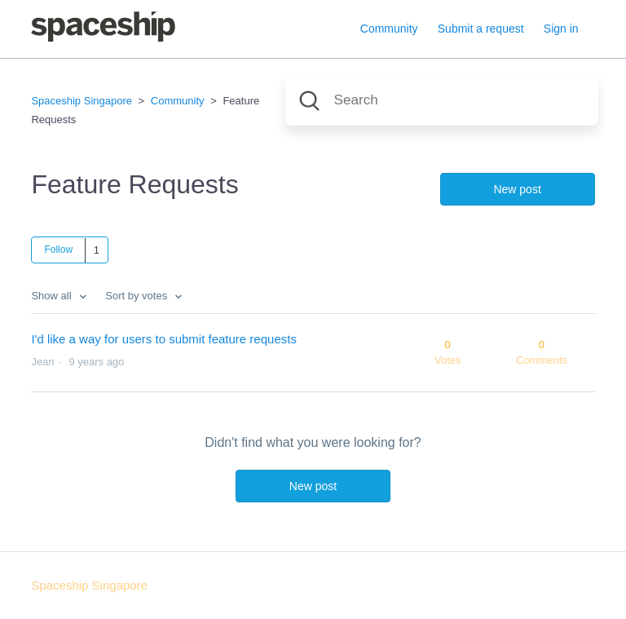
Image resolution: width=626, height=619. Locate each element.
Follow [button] (58, 249)
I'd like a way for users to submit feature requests (164, 339)
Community (389, 28)
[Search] (441, 100)
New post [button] (516, 189)
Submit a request (481, 28)
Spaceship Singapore (81, 101)
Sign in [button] (561, 28)
